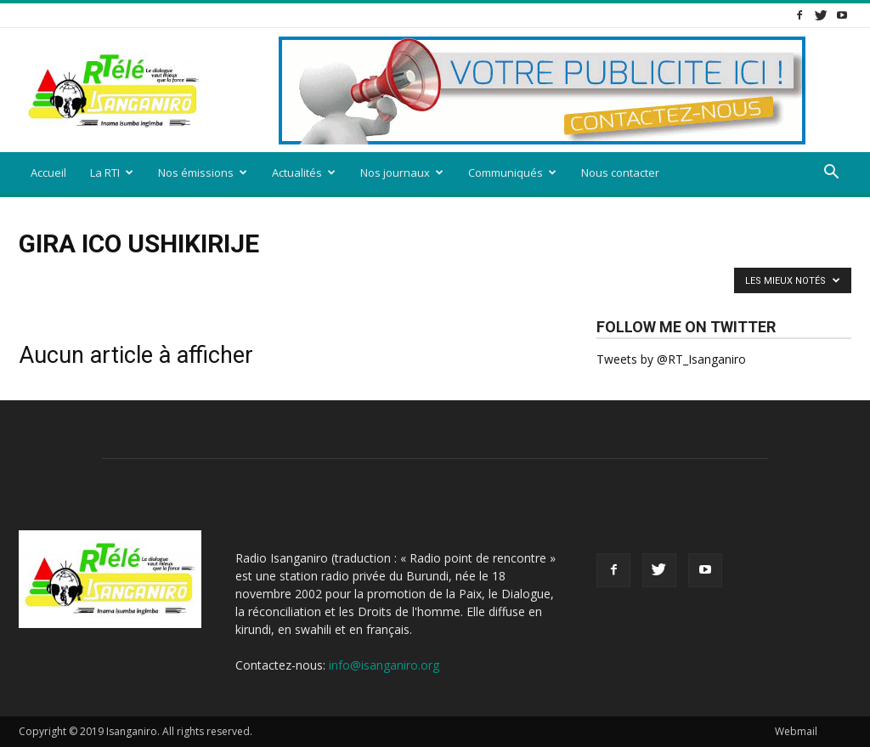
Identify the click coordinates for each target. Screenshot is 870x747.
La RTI (111, 172)
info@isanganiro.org (384, 665)
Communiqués (512, 172)
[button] (831, 174)
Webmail (796, 731)
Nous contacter (620, 172)
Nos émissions (202, 172)
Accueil (48, 172)
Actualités (304, 172)
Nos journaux (401, 172)
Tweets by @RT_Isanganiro (671, 359)
